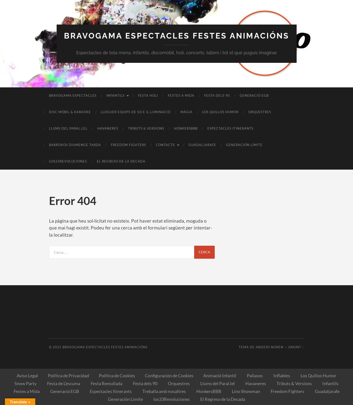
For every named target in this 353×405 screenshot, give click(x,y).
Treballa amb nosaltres (164, 391)
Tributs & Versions (146, 128)
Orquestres (259, 112)
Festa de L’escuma (63, 383)
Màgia (186, 112)
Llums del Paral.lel (68, 128)
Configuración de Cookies (169, 375)
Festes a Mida (181, 95)
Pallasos (255, 375)
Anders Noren (269, 347)
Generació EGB (254, 95)
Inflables (281, 375)
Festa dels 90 (217, 95)
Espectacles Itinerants (230, 128)
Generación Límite (244, 145)
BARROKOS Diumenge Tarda (75, 145)
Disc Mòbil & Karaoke (70, 112)
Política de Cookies (117, 375)
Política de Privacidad (68, 375)
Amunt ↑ (296, 347)
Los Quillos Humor (220, 112)
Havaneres (107, 128)
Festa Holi (148, 95)
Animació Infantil (219, 375)
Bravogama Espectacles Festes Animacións (176, 35)
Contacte (165, 145)
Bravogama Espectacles (73, 95)
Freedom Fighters (128, 145)
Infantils (115, 95)
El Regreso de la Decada (121, 161)
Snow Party (25, 383)
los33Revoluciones (68, 161)
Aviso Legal (27, 375)
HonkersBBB (186, 128)
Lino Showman (246, 391)
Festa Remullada (106, 383)
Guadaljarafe (202, 145)
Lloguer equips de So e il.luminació (136, 112)
